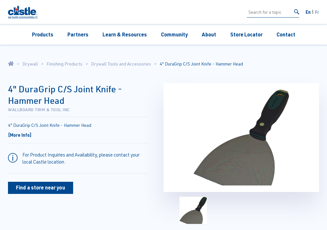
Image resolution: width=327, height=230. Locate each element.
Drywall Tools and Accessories (121, 64)
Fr (317, 12)
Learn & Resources (125, 34)
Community (174, 34)
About (209, 34)
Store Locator (246, 34)
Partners (77, 34)
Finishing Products (64, 64)
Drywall (30, 64)
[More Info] (20, 135)
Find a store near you (40, 187)
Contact (286, 34)
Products (42, 34)
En (308, 12)
